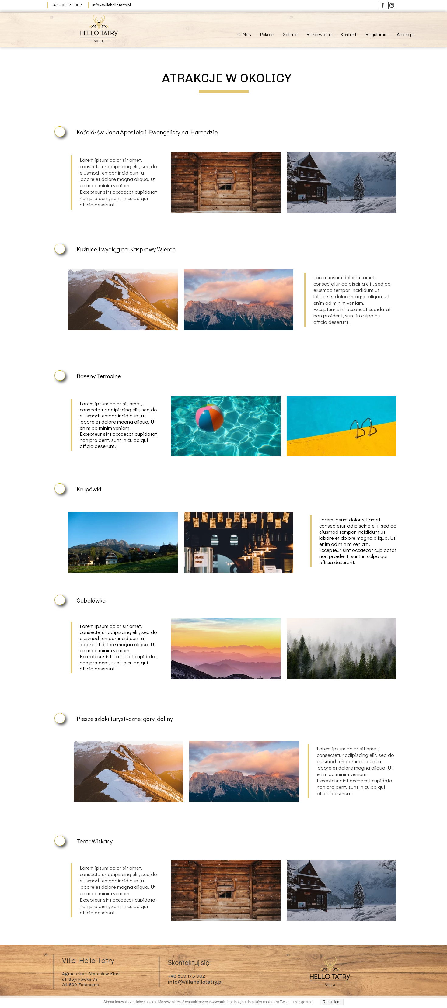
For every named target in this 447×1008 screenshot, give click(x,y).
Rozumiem (331, 1002)
